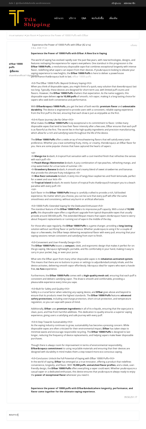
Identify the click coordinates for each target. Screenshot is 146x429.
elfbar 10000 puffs (81, 76)
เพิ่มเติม (113, 18)
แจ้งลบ (134, 45)
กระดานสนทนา (16, 35)
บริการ (72, 18)
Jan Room (31, 35)
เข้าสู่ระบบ (116, 3)
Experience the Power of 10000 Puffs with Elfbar (63, 35)
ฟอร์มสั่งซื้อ (97, 18)
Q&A (83, 18)
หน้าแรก (58, 18)
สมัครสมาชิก (129, 3)
